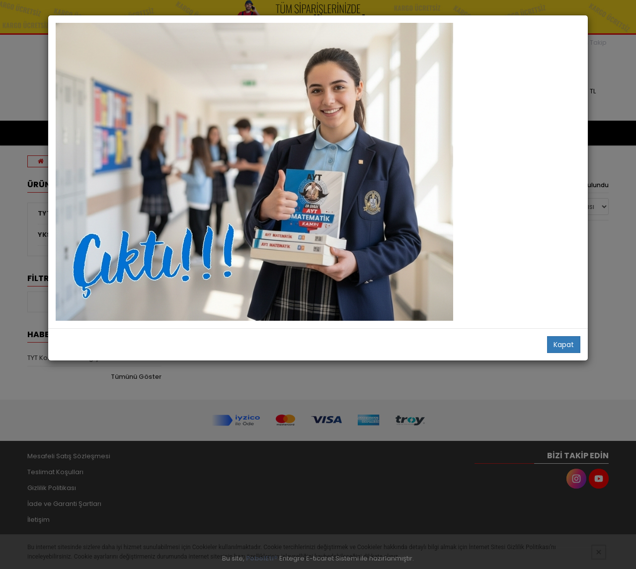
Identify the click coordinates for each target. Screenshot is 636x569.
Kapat (564, 345)
